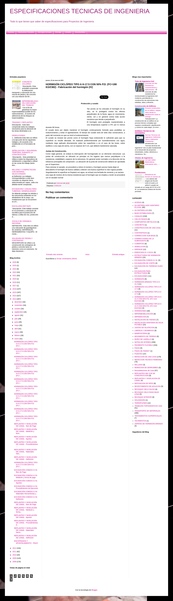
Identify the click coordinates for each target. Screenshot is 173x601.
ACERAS (138, 202)
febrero (17, 335)
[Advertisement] (83, 55)
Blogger (94, 590)
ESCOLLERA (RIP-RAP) (21, 206)
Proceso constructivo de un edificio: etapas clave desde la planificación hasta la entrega (153, 112)
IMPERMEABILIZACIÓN (144, 314)
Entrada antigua (118, 254)
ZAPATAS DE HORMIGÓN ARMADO (149, 424)
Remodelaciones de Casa (144, 370)
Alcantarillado (80, 32)
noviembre (18, 305)
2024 (14, 269)
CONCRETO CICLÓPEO (27, 83)
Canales (68, 32)
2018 (14, 282)
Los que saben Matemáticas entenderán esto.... (152, 162)
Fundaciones (140, 172)
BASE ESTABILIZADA (143, 213)
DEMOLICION (140, 247)
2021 (14, 276)
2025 (14, 265)
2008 (14, 562)
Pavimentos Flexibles (26, 32)
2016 (14, 289)
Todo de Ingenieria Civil (144, 81)
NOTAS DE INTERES (143, 342)
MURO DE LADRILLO (143, 339)
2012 (14, 548)
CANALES (57, 186)
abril (16, 329)
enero (16, 339)
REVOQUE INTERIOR (143, 397)
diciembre (18, 302)
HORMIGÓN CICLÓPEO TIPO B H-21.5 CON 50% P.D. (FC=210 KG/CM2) (148, 299)
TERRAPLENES (141, 403)
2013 (14, 299)
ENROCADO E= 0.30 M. (144, 252)
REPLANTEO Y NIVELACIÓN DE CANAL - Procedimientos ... (26, 444)
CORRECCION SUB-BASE (145, 236)
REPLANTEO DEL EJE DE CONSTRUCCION (145, 374)
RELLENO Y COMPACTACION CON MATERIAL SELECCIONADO (24, 172)
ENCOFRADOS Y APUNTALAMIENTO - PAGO (26, 542)
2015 (14, 292)
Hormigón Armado (45, 32)
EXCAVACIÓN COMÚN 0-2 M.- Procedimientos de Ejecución (26, 487)
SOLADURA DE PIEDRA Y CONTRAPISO (22, 239)
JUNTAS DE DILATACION (144, 328)
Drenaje (58, 32)
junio (16, 322)
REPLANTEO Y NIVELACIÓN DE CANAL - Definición (25, 458)
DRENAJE (138, 249)
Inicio (87, 254)
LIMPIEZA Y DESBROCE (144, 330)
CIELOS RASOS (141, 219)
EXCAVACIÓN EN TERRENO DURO (149, 266)
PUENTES (139, 354)
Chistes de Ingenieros (144, 158)
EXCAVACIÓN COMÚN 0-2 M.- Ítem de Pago (26, 471)
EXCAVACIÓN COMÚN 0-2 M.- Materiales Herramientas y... (26, 493)
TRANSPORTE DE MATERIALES (147, 411)
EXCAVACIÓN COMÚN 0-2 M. (146, 260)
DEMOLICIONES (18, 135)
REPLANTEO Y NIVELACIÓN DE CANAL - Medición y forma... (25, 510)
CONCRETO (139, 225)
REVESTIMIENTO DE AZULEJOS (148, 386)
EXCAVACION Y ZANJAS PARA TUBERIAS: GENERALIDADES (24, 190)
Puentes (11, 32)
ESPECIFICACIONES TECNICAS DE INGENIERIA (80, 11)
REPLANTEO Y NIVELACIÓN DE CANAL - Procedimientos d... (26, 523)
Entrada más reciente (54, 254)
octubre (17, 309)
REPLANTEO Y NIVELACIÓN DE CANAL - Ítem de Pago (25, 425)
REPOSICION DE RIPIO (144, 383)
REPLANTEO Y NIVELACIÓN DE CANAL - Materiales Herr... (25, 452)
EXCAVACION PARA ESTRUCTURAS (142, 272)
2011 (14, 552)
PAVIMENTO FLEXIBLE (144, 345)
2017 (14, 286)
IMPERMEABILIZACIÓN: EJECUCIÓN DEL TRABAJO (30, 103)
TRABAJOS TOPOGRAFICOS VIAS (148, 406)
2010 (14, 555)
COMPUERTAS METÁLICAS (146, 222)
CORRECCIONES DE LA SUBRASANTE (144, 240)
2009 (14, 558)
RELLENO (138, 365)
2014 (14, 296)
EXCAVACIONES (141, 276)
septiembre (18, 312)
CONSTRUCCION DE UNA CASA (148, 228)
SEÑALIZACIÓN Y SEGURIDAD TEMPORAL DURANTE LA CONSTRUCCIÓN (24, 153)
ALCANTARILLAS (141, 210)
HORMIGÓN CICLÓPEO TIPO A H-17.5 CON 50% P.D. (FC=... (25, 344)
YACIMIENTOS (140, 421)
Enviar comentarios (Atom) (67, 259)
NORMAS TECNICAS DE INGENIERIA (145, 132)
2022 (14, 272)
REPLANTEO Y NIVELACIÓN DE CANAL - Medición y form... (25, 431)
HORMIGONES (140, 311)
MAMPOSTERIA (141, 333)
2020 (14, 279)
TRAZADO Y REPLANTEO (22, 122)
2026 (14, 262)
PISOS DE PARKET (142, 351)
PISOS (137, 348)
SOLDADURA (140, 400)
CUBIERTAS (139, 244)
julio (16, 319)
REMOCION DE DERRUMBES (146, 368)
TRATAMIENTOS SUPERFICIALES (148, 416)
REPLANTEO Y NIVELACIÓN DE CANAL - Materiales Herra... (25, 530)
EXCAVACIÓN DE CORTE (145, 263)
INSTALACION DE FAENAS (145, 320)
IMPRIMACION (140, 317)
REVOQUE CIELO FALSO (145, 389)
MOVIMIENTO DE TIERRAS (145, 336)
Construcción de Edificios (145, 106)
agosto (17, 315)
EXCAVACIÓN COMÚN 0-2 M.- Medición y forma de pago (26, 476)
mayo (16, 325)
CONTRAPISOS (141, 233)
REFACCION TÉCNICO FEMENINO (148, 360)
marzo (17, 332)
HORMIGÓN (139, 279)
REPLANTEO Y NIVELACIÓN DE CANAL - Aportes (25, 438)
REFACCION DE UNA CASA (146, 357)
